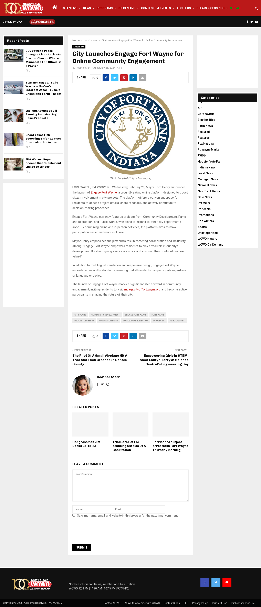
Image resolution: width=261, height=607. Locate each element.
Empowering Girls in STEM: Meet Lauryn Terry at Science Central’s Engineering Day (164, 360)
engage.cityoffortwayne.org (142, 289)
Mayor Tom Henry (84, 321)
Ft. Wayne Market (209, 149)
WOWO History (207, 238)
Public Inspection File (243, 603)
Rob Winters (206, 221)
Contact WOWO (112, 603)
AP (199, 108)
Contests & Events (156, 8)
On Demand (126, 8)
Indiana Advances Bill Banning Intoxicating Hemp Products (41, 114)
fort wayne (158, 315)
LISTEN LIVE (69, 8)
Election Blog (207, 119)
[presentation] (103, 532)
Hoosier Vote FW (209, 161)
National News (207, 185)
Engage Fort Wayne (104, 192)
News (87, 8)
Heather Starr (83, 67)
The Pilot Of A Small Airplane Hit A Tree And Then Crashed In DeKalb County (99, 360)
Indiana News (207, 167)
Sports (202, 227)
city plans (80, 315)
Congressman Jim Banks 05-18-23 (86, 444)
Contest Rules (172, 603)
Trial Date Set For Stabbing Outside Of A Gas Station (129, 446)
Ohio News (205, 197)
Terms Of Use (219, 603)
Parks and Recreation (135, 321)
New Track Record (210, 191)
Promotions (206, 215)
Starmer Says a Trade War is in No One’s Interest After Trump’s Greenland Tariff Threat (43, 88)
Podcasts (204, 209)
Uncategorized (208, 232)
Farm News (205, 126)
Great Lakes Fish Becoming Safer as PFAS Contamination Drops (43, 138)
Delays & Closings (211, 8)
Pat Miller (204, 203)
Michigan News (208, 179)
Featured (204, 131)
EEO (186, 603)
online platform (108, 321)
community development (105, 315)
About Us (184, 8)
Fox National (206, 143)
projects (159, 321)
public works (177, 321)
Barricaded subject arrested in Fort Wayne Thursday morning (170, 446)
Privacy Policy (200, 603)
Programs (105, 8)
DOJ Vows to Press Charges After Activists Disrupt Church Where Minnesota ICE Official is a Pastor (43, 58)
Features (204, 137)
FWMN (202, 155)
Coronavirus (206, 113)
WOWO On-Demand (210, 244)
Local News (78, 47)
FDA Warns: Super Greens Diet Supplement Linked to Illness (43, 163)
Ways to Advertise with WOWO (142, 603)
